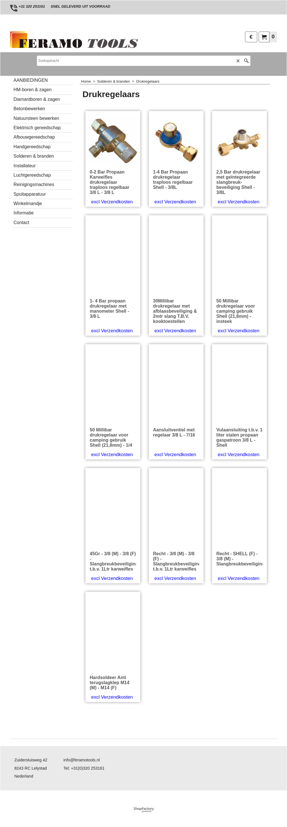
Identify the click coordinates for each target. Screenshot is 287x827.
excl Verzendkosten (112, 226)
